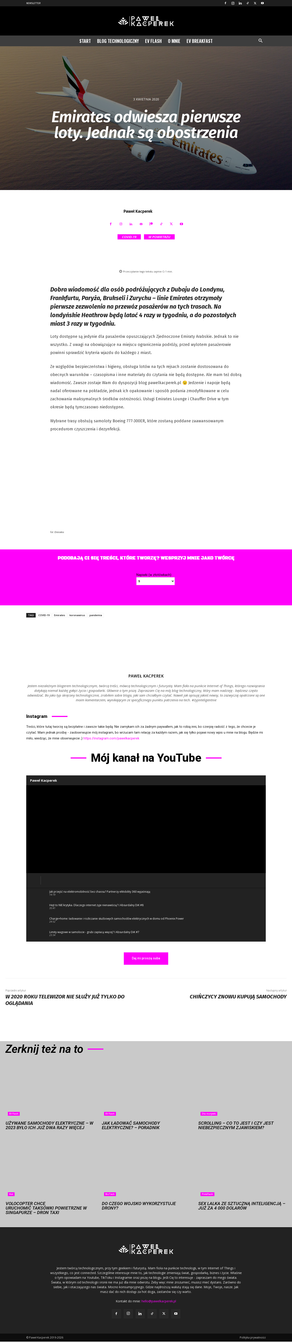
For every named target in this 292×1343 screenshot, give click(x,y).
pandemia (95, 615)
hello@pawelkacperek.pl (159, 1301)
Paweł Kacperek (138, 211)
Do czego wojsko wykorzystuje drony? (139, 1206)
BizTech (110, 1194)
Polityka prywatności (253, 1337)
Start (85, 41)
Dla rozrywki (209, 1113)
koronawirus (77, 615)
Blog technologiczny (118, 41)
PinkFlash (207, 1194)
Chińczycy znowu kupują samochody (238, 996)
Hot (11, 1194)
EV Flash (153, 41)
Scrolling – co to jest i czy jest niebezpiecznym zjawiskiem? (236, 1125)
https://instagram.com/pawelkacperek (111, 738)
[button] (260, 41)
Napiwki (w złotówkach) (153, 575)
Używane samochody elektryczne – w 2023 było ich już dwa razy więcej (49, 1125)
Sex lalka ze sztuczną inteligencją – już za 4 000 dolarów (241, 1206)
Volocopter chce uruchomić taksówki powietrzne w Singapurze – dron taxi (46, 1208)
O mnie (174, 41)
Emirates (59, 615)
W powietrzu (159, 236)
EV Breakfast (200, 41)
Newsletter (33, 3)
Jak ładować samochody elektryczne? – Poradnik (131, 1125)
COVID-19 (129, 236)
